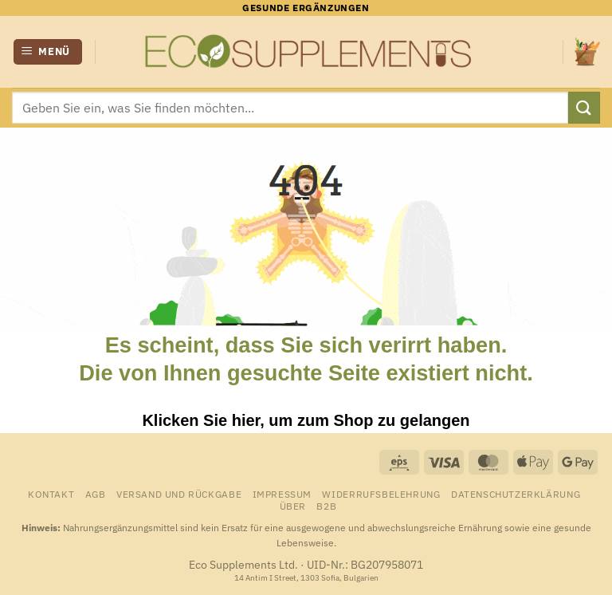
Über (293, 505)
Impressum (282, 493)
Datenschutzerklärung (515, 493)
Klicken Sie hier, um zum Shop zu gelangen (305, 420)
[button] (48, 52)
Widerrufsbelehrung (381, 493)
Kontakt (51, 493)
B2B (326, 505)
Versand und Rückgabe (178, 493)
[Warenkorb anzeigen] (587, 51)
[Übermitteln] (584, 107)
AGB (95, 493)
